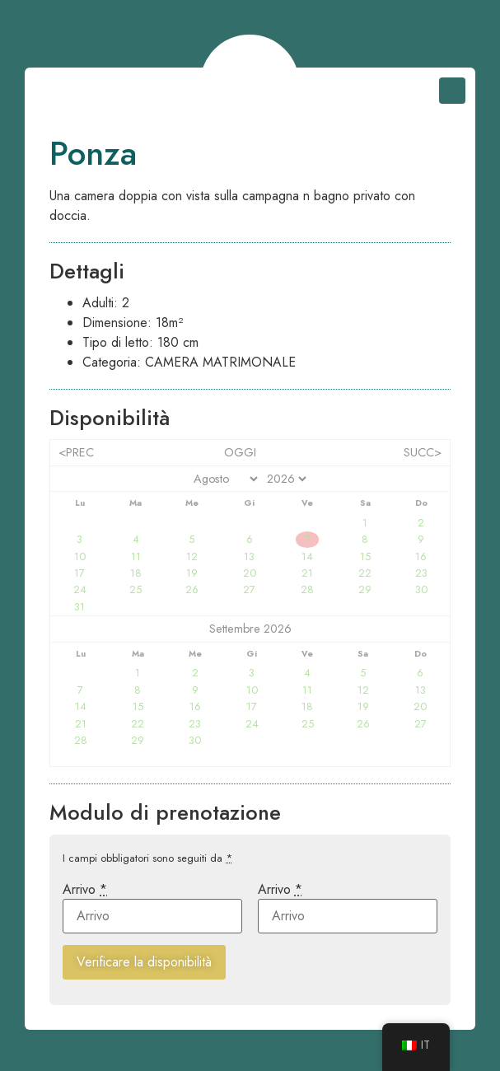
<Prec (76, 452)
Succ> (423, 452)
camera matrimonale (220, 362)
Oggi (240, 452)
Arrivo (85, 889)
